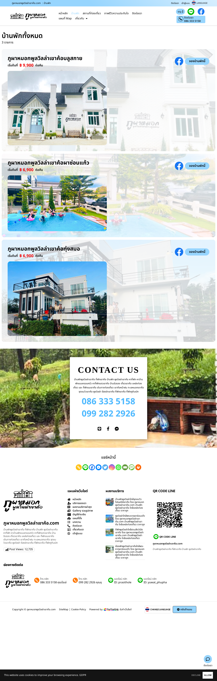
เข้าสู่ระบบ (185, 3)
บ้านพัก (75, 13)
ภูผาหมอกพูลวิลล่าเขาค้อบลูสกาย (45, 58)
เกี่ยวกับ (81, 18)
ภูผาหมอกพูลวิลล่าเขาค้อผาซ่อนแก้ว (48, 163)
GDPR (82, 675)
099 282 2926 (108, 414)
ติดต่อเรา (175, 3)
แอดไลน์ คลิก (120, 579)
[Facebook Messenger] (99, 467)
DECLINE (182, 675)
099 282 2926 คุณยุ (90, 582)
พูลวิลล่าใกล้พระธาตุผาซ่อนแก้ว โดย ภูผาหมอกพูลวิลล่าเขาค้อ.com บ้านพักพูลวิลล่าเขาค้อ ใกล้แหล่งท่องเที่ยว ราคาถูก (130, 520)
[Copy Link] (79, 467)
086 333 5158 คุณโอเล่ (53, 582)
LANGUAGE (202, 3)
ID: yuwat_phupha (155, 582)
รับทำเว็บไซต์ (126, 609)
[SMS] (132, 467)
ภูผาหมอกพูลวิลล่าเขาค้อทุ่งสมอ (44, 249)
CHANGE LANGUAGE (160, 609)
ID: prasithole (122, 582)
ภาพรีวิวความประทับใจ (116, 13)
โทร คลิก (44, 579)
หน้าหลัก (63, 13)
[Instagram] (112, 467)
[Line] (85, 467)
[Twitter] (105, 467)
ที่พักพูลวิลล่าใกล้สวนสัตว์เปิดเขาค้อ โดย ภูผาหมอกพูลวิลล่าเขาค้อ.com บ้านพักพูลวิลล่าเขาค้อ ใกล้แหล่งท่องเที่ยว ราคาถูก (129, 535)
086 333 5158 (192, 21)
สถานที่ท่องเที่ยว (92, 13)
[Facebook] (92, 467)
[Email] (125, 467)
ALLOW (203, 675)
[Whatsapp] (118, 467)
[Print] (138, 467)
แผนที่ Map (65, 18)
